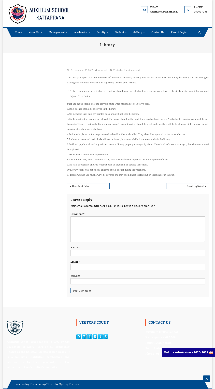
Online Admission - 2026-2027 (186, 352)
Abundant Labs (80, 186)
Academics (80, 32)
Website (75, 275)
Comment (77, 214)
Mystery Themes (69, 384)
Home (18, 32)
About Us (34, 32)
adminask (103, 70)
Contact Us (157, 32)
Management (57, 32)
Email (75, 261)
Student (119, 32)
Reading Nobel (195, 186)
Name (75, 247)
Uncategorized (132, 70)
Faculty (101, 32)
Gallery (137, 32)
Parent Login (179, 32)
